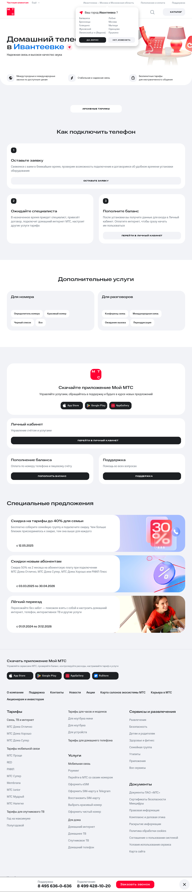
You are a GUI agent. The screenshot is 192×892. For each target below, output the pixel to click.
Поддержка (37, 693)
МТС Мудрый (15, 797)
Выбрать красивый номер (85, 805)
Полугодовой (15, 825)
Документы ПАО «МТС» (144, 793)
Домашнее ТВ (77, 834)
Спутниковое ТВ (78, 841)
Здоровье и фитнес (141, 740)
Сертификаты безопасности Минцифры (147, 801)
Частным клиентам (17, 2)
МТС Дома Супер (18, 740)
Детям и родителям (142, 734)
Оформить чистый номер (84, 812)
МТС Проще (14, 756)
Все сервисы (137, 768)
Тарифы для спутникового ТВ (25, 812)
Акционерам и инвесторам (25, 699)
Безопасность (138, 727)
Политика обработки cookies (147, 831)
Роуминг (73, 771)
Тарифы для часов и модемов (87, 712)
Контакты (57, 693)
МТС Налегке (15, 804)
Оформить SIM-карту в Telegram (89, 791)
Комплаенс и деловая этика (147, 817)
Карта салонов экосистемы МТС (122, 693)
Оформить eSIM (78, 784)
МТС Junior (13, 790)
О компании (15, 693)
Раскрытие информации (145, 824)
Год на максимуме (18, 819)
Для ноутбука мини (80, 719)
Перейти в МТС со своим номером (90, 777)
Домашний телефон (81, 847)
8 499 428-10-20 (94, 886)
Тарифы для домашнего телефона (90, 740)
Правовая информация (144, 810)
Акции (90, 693)
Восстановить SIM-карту (84, 798)
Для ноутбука (76, 725)
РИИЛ (10, 769)
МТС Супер (14, 776)
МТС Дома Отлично (19, 727)
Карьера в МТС (161, 693)
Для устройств (77, 732)
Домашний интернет (81, 827)
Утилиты (134, 754)
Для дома (74, 820)
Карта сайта (137, 852)
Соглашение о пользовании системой (153, 838)
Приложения (137, 761)
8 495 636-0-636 (55, 886)
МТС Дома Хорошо (19, 734)
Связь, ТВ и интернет (20, 720)
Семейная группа (140, 747)
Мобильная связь (79, 764)
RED (9, 762)
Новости (75, 693)
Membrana (14, 783)
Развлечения (137, 720)
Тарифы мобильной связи (23, 749)
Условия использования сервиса (150, 845)
